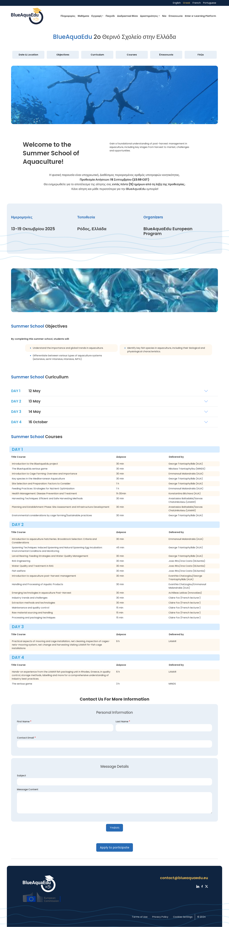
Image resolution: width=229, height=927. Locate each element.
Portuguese (209, 3)
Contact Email (25, 737)
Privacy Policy (160, 917)
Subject (21, 775)
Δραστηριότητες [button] (149, 16)
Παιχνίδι (110, 16)
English (177, 3)
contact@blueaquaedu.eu (184, 877)
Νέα (164, 16)
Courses (132, 54)
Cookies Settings (182, 917)
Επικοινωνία (176, 16)
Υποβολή (114, 827)
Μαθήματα (83, 16)
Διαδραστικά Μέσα (127, 16)
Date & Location (28, 54)
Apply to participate (114, 847)
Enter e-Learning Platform (200, 16)
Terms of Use (139, 917)
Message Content (27, 789)
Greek (186, 3)
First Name (23, 721)
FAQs (201, 54)
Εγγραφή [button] (96, 16)
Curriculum (97, 54)
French (196, 3)
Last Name (122, 721)
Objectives (62, 54)
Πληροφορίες (68, 16)
